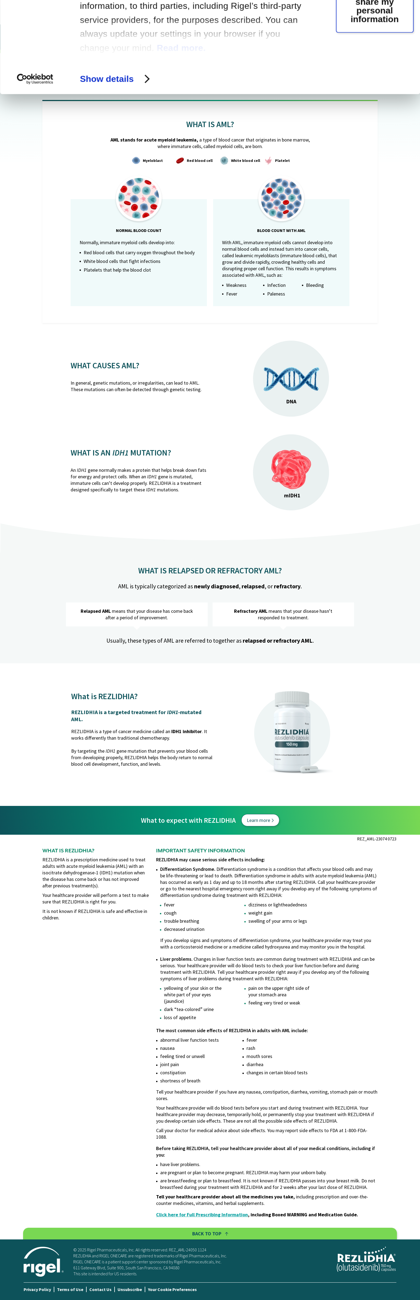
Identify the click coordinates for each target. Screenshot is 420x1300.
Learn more (260, 820)
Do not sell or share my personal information (375, 91)
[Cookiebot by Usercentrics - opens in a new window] (35, 164)
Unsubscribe (130, 1289)
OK (374, 33)
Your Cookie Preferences (172, 1289)
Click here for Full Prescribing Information (202, 1214)
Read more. (181, 133)
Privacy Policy (37, 1289)
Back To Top (210, 1233)
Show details (107, 164)
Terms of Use (70, 1289)
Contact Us (100, 1289)
